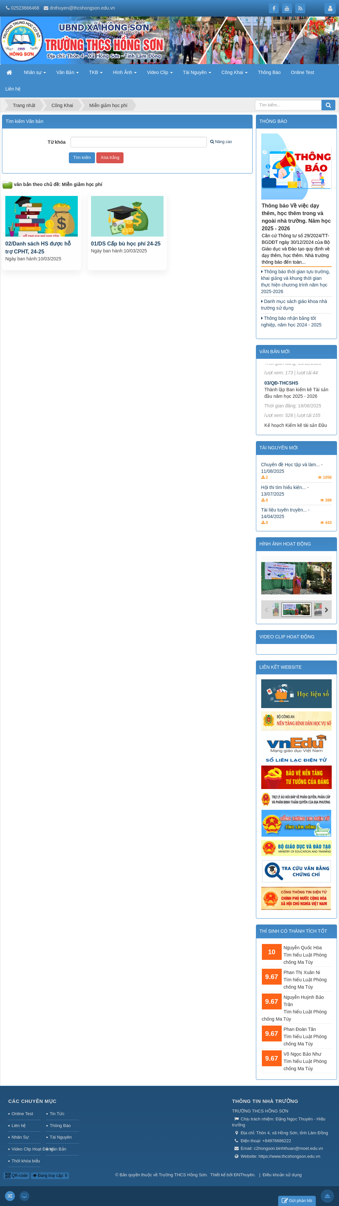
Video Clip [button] (159, 74)
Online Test (22, 1113)
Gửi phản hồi (297, 1201)
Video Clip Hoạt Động (26, 1149)
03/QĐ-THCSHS (282, 389)
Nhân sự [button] (35, 74)
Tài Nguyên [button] (197, 74)
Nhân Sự (20, 1137)
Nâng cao (221, 141)
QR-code (16, 1175)
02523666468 (25, 8)
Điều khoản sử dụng (282, 1174)
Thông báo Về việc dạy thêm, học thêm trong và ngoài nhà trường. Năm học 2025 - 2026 (296, 217)
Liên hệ (18, 1125)
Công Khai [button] (234, 74)
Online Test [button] (302, 72)
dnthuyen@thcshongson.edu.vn (82, 8)
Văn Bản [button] (67, 74)
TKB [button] (96, 74)
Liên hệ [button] (13, 89)
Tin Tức (57, 1113)
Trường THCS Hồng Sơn (183, 1174)
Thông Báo (60, 1125)
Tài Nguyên (61, 1137)
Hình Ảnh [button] (125, 74)
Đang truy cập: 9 (50, 1175)
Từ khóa (57, 142)
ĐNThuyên (244, 1174)
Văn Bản (58, 1149)
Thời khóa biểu (26, 1160)
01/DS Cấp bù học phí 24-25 (126, 243)
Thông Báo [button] (269, 72)
